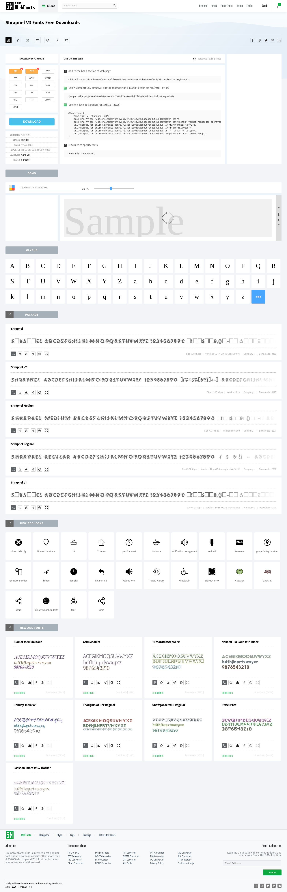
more (258, 296)
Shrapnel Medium (22, 405)
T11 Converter (184, 859)
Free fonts (21, 6)
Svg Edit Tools (102, 853)
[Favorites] (18, 40)
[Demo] (28, 40)
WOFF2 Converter (131, 856)
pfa (31, 85)
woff (31, 78)
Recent (203, 6)
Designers (44, 835)
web (32, 71)
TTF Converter (129, 853)
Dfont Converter (75, 863)
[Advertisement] (254, 109)
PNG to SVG (73, 853)
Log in (265, 6)
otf (15, 85)
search (114, 5)
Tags (72, 835)
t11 (31, 100)
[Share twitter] (266, 40)
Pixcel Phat (229, 705)
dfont (48, 100)
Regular (25, 140)
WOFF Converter (103, 856)
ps (32, 92)
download (32, 121)
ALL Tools (127, 863)
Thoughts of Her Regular (99, 705)
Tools (250, 6)
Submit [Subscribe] (272, 872)
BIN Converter (184, 856)
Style (59, 835)
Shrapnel (25, 160)
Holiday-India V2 (25, 705)
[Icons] (57, 40)
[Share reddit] (259, 40)
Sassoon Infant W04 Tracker (32, 768)
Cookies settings (186, 863)
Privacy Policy (157, 863)
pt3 (15, 92)
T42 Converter (157, 859)
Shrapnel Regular (22, 444)
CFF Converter (129, 859)
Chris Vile (25, 155)
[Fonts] (67, 40)
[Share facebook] (252, 40)
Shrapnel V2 (19, 367)
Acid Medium (91, 642)
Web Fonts (26, 835)
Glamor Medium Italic (28, 642)
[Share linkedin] (279, 40)
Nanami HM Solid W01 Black (240, 642)
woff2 (48, 78)
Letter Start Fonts (107, 835)
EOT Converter (75, 856)
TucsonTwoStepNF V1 (166, 642)
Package (87, 835)
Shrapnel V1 (19, 482)
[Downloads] (26, 354)
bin (48, 85)
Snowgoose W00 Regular (168, 705)
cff (48, 92)
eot (15, 78)
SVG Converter (184, 853)
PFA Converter (157, 856)
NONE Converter (103, 863)
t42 (15, 100)
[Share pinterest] (272, 40)
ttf (15, 71)
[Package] (47, 40)
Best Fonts (227, 6)
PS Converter (101, 859)
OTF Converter (157, 853)
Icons (214, 6)
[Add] (8, 40)
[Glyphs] (38, 40)
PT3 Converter (74, 859)
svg (48, 71)
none (15, 107)
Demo (239, 6)
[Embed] (39, 354)
